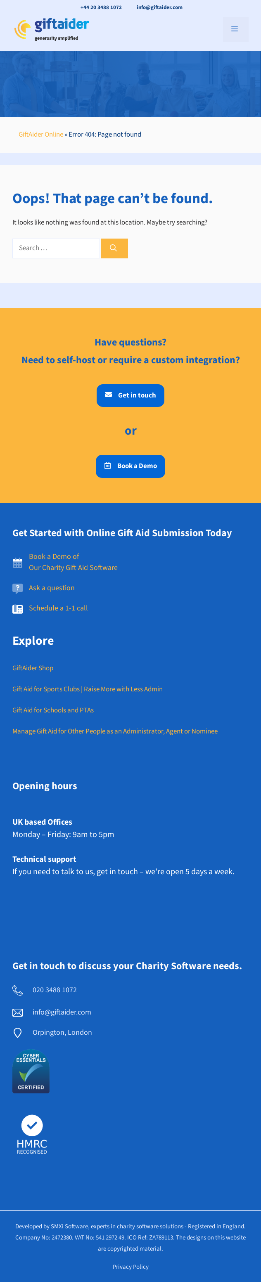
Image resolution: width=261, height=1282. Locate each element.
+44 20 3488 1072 (101, 7)
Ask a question (52, 588)
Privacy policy (131, 1267)
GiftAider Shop (32, 668)
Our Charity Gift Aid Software (73, 568)
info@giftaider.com (160, 7)
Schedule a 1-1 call (58, 608)
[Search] (114, 248)
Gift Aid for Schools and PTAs (53, 710)
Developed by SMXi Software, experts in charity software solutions (99, 1226)
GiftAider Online (41, 135)
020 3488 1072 (55, 990)
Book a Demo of (54, 556)
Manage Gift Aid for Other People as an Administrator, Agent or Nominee (115, 731)
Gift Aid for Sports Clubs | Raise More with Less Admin (87, 689)
